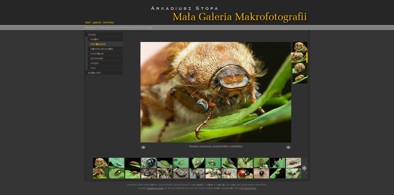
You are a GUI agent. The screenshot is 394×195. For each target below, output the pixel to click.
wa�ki (94, 39)
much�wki (97, 53)
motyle (94, 63)
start (87, 22)
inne (93, 67)
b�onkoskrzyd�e (101, 48)
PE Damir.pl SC (248, 188)
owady (92, 34)
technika (108, 22)
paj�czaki (94, 72)
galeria (97, 22)
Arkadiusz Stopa (155, 188)
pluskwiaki (96, 58)
